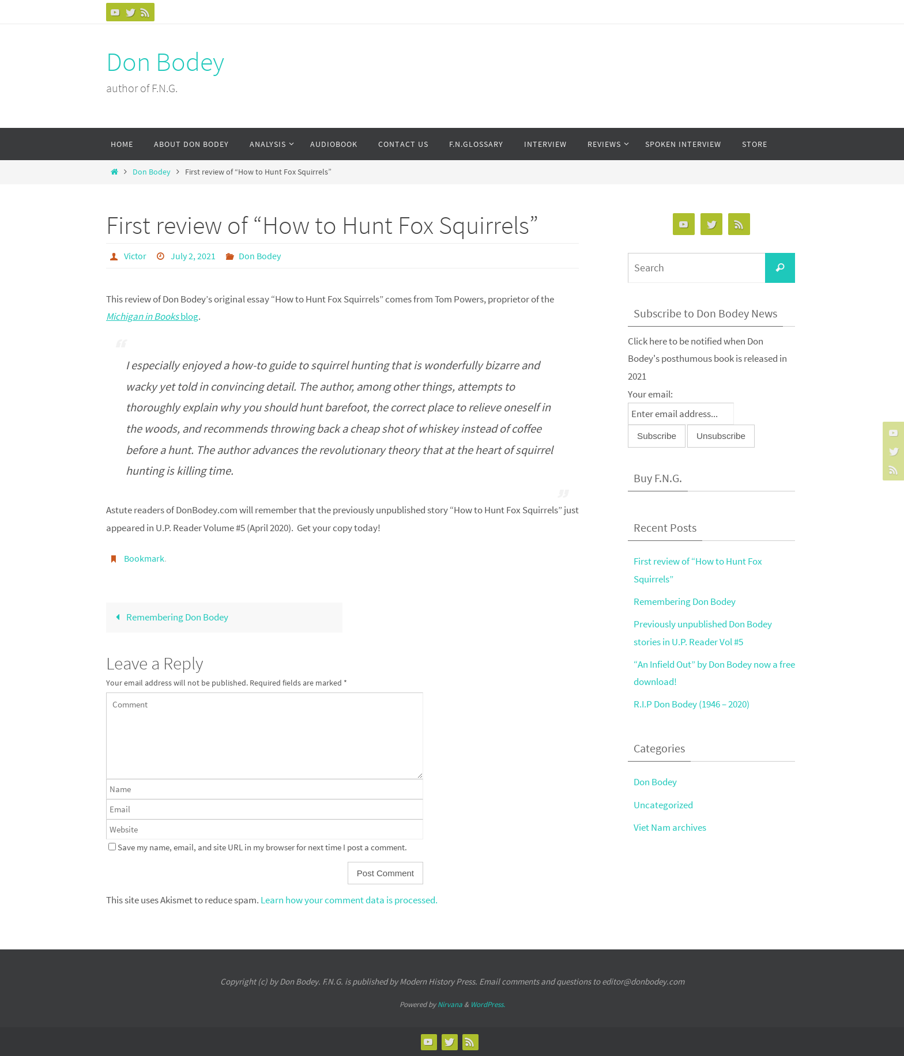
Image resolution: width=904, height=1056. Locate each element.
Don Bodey (165, 61)
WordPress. (487, 1004)
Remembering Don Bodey (169, 617)
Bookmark (144, 558)
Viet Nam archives (670, 827)
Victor (135, 256)
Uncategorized (663, 804)
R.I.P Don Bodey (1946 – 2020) (691, 704)
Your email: (650, 394)
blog (152, 316)
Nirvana (450, 1004)
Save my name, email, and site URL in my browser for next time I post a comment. (262, 847)
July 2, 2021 (193, 256)
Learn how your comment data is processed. (349, 900)
